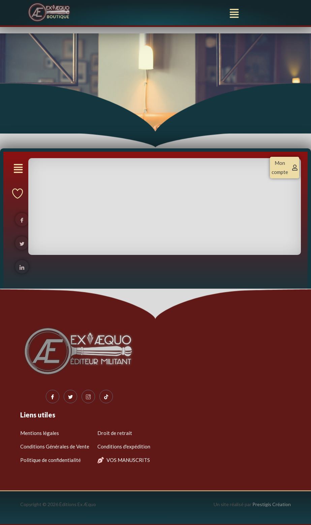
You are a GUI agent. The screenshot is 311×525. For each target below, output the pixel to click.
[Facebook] (52, 396)
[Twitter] (70, 396)
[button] (234, 13)
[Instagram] (88, 396)
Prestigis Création (271, 504)
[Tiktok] (106, 396)
